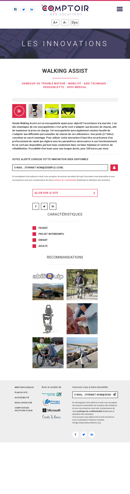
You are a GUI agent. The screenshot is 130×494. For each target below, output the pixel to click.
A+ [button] (55, 22)
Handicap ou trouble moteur (43, 83)
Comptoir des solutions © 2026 (24, 466)
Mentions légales (24, 444)
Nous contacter (23, 459)
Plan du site (21, 449)
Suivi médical (77, 87)
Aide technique (95, 83)
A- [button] (65, 22)
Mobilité (75, 83)
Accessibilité (22, 454)
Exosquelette (53, 87)
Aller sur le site (66, 249)
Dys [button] (75, 22)
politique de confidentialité (65, 237)
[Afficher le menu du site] (120, 9)
